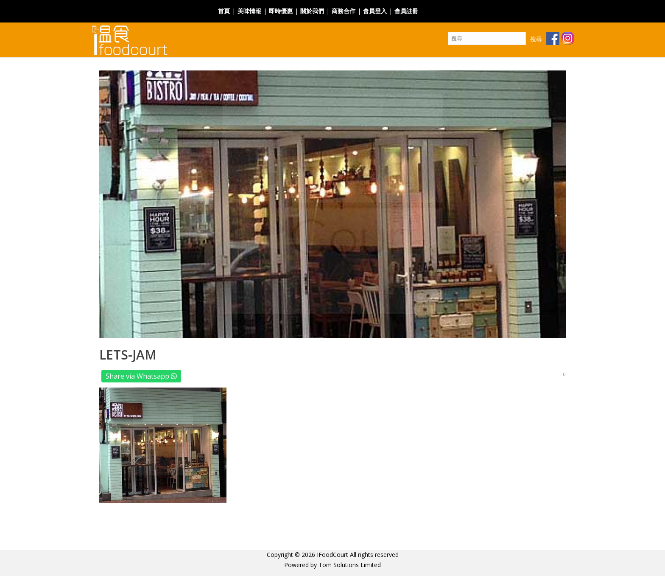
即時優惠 (281, 11)
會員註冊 (406, 11)
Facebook (435, 6)
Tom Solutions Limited (350, 565)
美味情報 (249, 11)
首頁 (224, 11)
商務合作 (343, 11)
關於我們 (312, 11)
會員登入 (375, 11)
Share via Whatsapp (141, 376)
